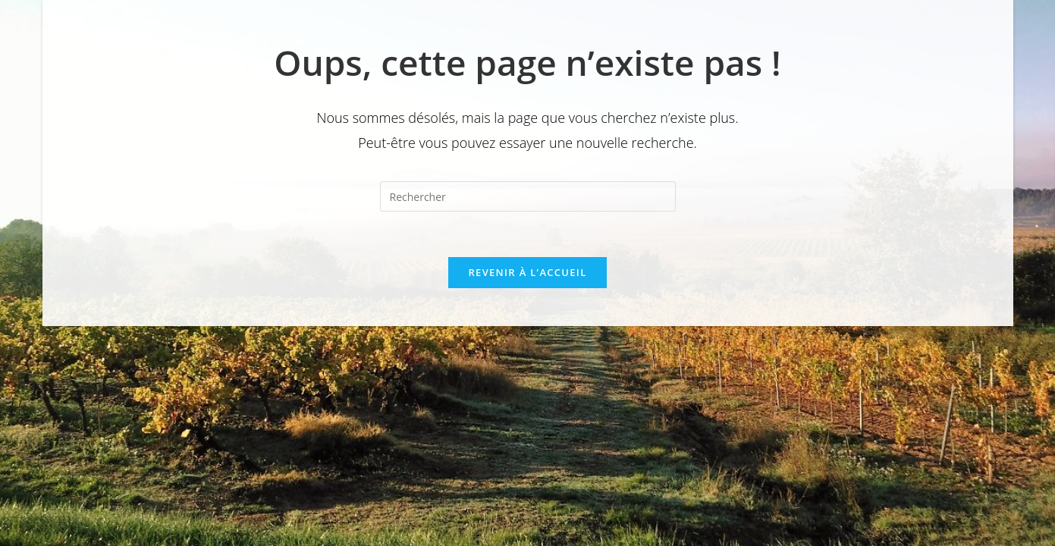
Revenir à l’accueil (527, 272)
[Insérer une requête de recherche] (528, 196)
